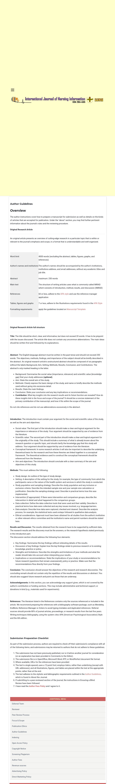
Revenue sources (19, 765)
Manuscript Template (76, 309)
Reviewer (16, 709)
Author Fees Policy (37, 686)
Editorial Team (18, 704)
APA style (64, 294)
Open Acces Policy (20, 743)
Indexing (15, 737)
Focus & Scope (18, 721)
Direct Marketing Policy (21, 777)
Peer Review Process (20, 715)
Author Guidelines (93, 674)
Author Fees (17, 760)
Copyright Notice (19, 749)
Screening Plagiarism (21, 754)
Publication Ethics (19, 726)
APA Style (98, 303)
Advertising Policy (19, 771)
